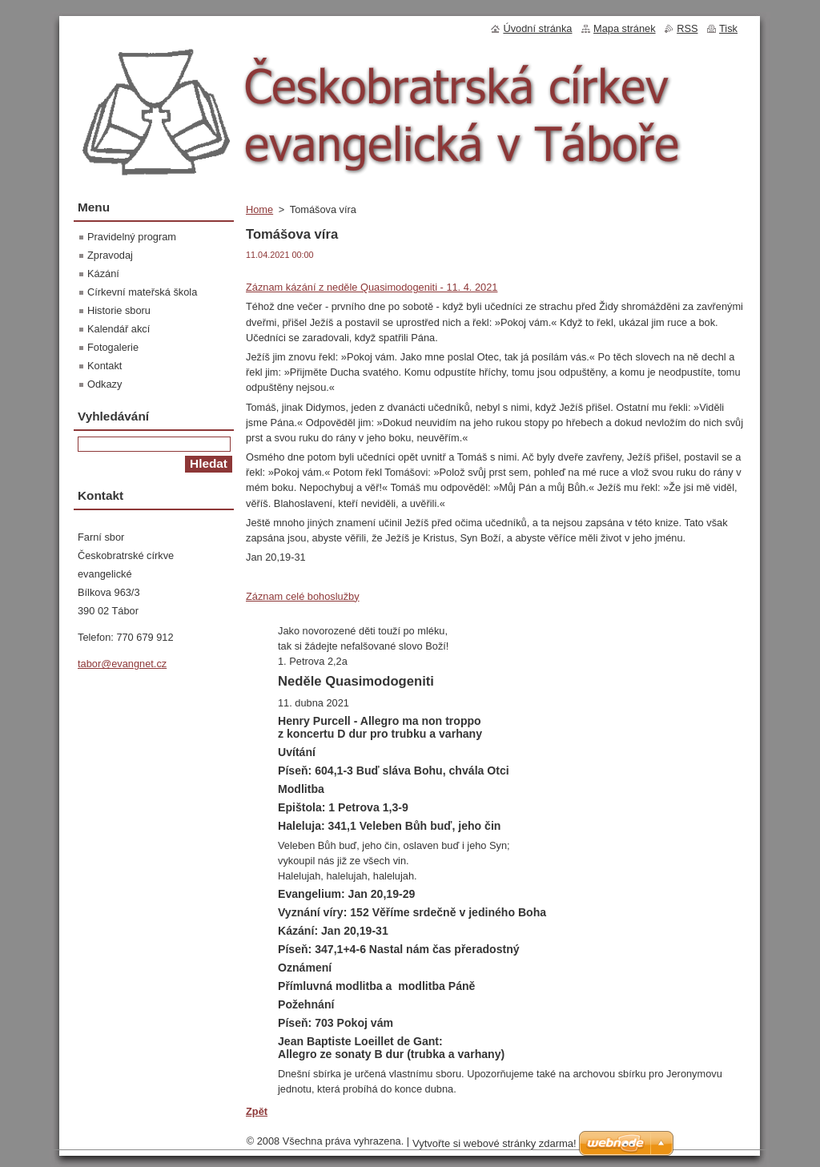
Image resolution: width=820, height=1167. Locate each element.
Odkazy (104, 384)
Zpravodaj (110, 255)
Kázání (103, 274)
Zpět (256, 1111)
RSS (687, 28)
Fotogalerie (113, 347)
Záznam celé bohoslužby (303, 596)
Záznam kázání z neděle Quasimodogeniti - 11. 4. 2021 (371, 287)
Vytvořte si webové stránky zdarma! (494, 1143)
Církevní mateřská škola (142, 292)
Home (259, 209)
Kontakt (104, 366)
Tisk (728, 28)
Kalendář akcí (118, 329)
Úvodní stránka (537, 28)
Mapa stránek (624, 28)
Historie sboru (119, 310)
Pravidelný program (131, 237)
